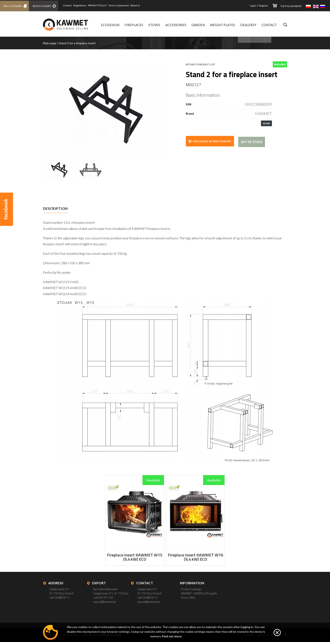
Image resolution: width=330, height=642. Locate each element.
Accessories (175, 25)
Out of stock (251, 141)
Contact (70, 5)
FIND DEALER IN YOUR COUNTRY (209, 141)
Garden (198, 25)
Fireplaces (134, 25)
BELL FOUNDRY (13, 5)
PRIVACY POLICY (100, 5)
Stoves (154, 25)
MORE (266, 123)
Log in (253, 5)
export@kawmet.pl (104, 602)
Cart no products (291, 6)
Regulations (82, 5)
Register (263, 5)
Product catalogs (191, 589)
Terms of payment (121, 5)
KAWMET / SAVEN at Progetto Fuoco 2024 (199, 595)
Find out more (172, 636)
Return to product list (200, 64)
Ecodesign (110, 25)
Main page (49, 43)
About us (138, 5)
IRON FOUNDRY (44, 5)
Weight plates (222, 25)
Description (55, 208)
